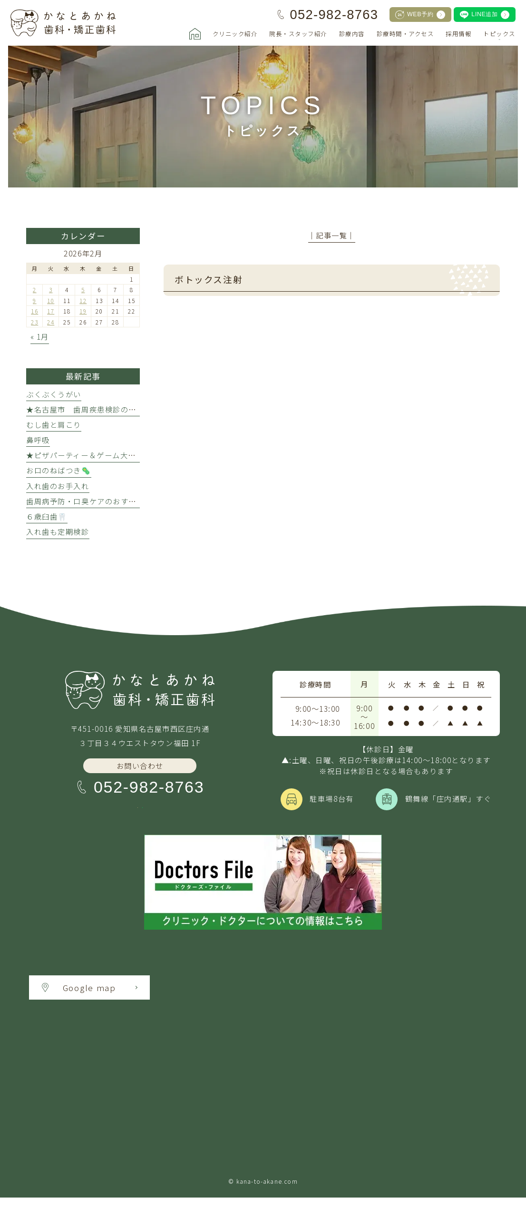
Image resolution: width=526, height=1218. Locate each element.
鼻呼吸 (38, 439)
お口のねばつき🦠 (58, 470)
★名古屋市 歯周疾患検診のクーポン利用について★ (120, 409)
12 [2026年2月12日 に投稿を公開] (83, 300)
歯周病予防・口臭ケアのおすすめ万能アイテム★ (112, 501)
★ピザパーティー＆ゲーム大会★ (85, 455)
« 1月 (39, 336)
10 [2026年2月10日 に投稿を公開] (50, 300)
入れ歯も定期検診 (57, 531)
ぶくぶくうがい (53, 394)
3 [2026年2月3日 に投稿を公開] (51, 289)
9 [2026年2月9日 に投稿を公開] (35, 300)
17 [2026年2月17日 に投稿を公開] (50, 311)
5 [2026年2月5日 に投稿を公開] (83, 289)
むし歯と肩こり (53, 424)
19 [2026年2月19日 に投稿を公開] (83, 311)
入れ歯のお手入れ (57, 486)
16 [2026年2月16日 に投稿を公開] (34, 311)
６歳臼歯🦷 (47, 516)
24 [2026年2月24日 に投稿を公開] (50, 322)
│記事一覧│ (331, 235)
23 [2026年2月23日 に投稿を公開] (34, 322)
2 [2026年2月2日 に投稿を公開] (35, 289)
